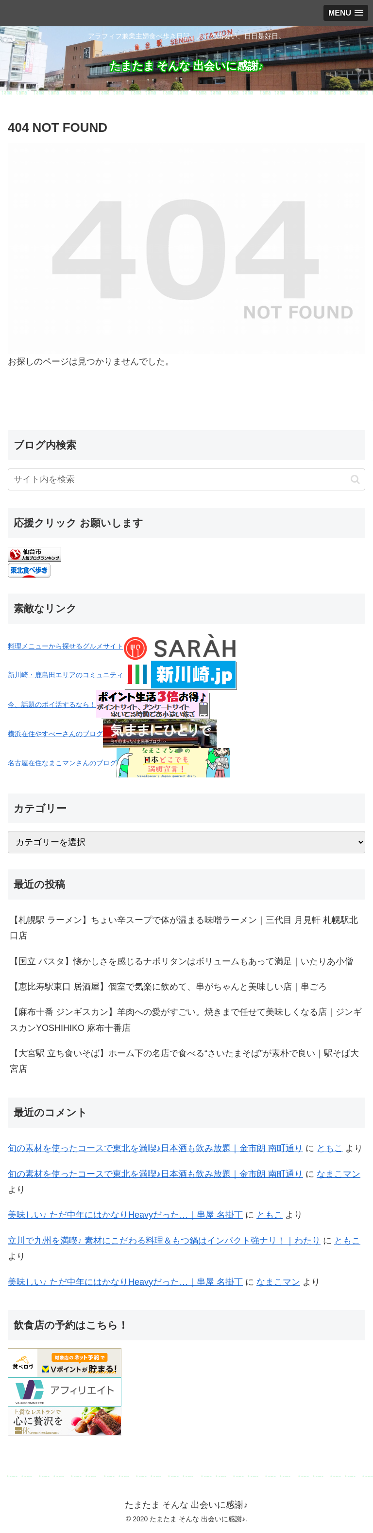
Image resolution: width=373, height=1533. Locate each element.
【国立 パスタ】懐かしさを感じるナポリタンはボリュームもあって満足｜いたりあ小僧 (181, 961)
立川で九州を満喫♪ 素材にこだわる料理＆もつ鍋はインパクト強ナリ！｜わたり (164, 1240)
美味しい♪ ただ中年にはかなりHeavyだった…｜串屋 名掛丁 (125, 1215)
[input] (186, 479)
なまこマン (338, 1174)
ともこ (330, 1148)
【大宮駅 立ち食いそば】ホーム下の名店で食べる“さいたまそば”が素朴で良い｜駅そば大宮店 (184, 1061)
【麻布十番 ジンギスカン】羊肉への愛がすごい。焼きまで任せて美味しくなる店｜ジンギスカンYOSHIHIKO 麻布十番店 (186, 1019)
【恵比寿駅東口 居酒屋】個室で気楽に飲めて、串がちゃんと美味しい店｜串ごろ (168, 987)
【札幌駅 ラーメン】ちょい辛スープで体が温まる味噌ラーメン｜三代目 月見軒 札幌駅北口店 (184, 927)
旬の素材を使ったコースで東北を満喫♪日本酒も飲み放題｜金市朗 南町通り (155, 1148)
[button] (355, 479)
